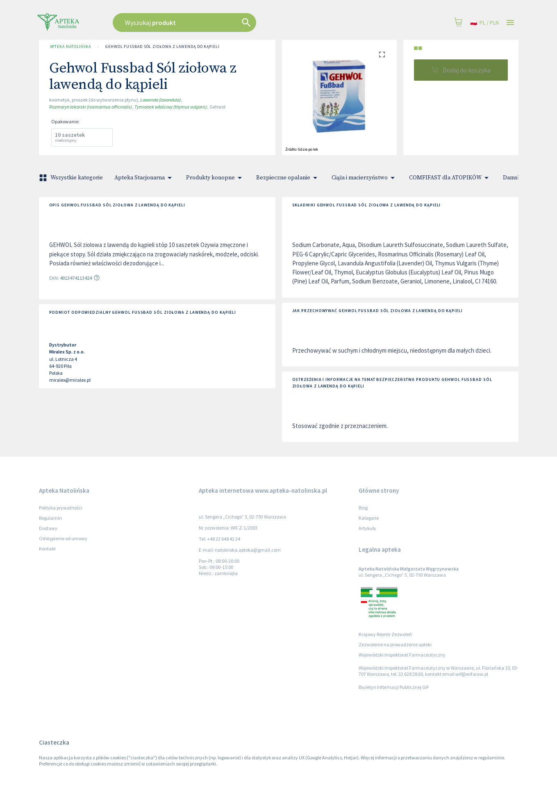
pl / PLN (484, 23)
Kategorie (369, 518)
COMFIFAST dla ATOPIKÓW (450, 177)
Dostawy (48, 528)
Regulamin (50, 518)
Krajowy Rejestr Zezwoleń (385, 634)
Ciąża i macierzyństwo (364, 177)
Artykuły (367, 528)
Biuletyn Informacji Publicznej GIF (394, 687)
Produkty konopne (215, 177)
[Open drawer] (510, 23)
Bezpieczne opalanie (288, 177)
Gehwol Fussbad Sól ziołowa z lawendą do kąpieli (162, 47)
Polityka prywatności (60, 508)
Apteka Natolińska (70, 47)
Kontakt (47, 549)
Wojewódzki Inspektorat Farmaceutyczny (402, 655)
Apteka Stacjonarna (144, 177)
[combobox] (226, 22)
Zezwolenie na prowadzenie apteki (395, 644)
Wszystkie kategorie (72, 177)
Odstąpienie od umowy (63, 538)
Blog (363, 508)
